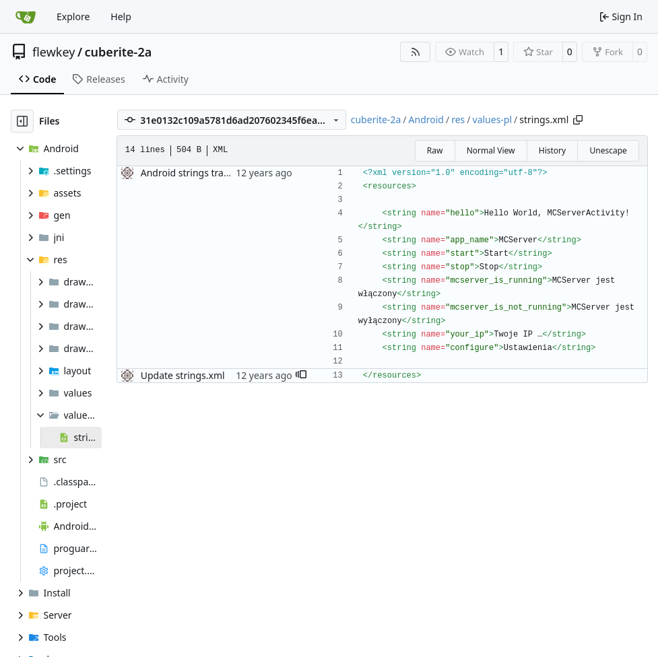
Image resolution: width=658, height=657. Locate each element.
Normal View (491, 150)
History (552, 150)
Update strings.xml (183, 375)
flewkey (53, 52)
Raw (435, 150)
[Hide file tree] (22, 121)
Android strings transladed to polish (220, 172)
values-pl (493, 119)
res (458, 119)
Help (120, 16)
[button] (301, 375)
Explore (73, 16)
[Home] (25, 17)
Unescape (607, 150)
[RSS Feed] (415, 52)
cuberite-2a (118, 52)
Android (426, 119)
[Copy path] (578, 120)
